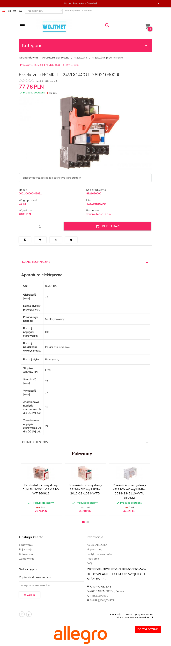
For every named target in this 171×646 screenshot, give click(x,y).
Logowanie (26, 544)
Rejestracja (26, 549)
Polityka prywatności (99, 554)
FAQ (89, 563)
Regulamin (93, 558)
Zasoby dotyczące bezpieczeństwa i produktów (51, 177)
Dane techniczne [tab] (36, 262)
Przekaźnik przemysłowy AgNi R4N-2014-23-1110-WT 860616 (40, 489)
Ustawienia (26, 554)
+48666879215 (97, 595)
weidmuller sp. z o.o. (98, 214)
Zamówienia (26, 558)
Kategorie (85, 45)
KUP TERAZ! (107, 226)
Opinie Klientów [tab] (35, 442)
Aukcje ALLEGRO (97, 544)
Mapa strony (94, 549)
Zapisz (29, 594)
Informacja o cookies (121, 614)
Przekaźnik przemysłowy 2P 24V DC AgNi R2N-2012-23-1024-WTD (85, 489)
